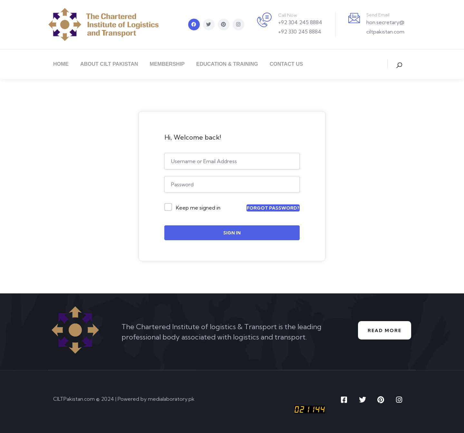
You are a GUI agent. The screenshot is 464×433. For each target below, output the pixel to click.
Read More (384, 330)
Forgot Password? (273, 208)
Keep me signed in (198, 207)
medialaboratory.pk (171, 399)
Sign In (232, 233)
